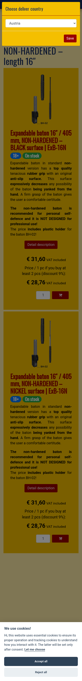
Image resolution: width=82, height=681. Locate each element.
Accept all (41, 661)
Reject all (41, 672)
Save (70, 38)
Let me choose (34, 649)
